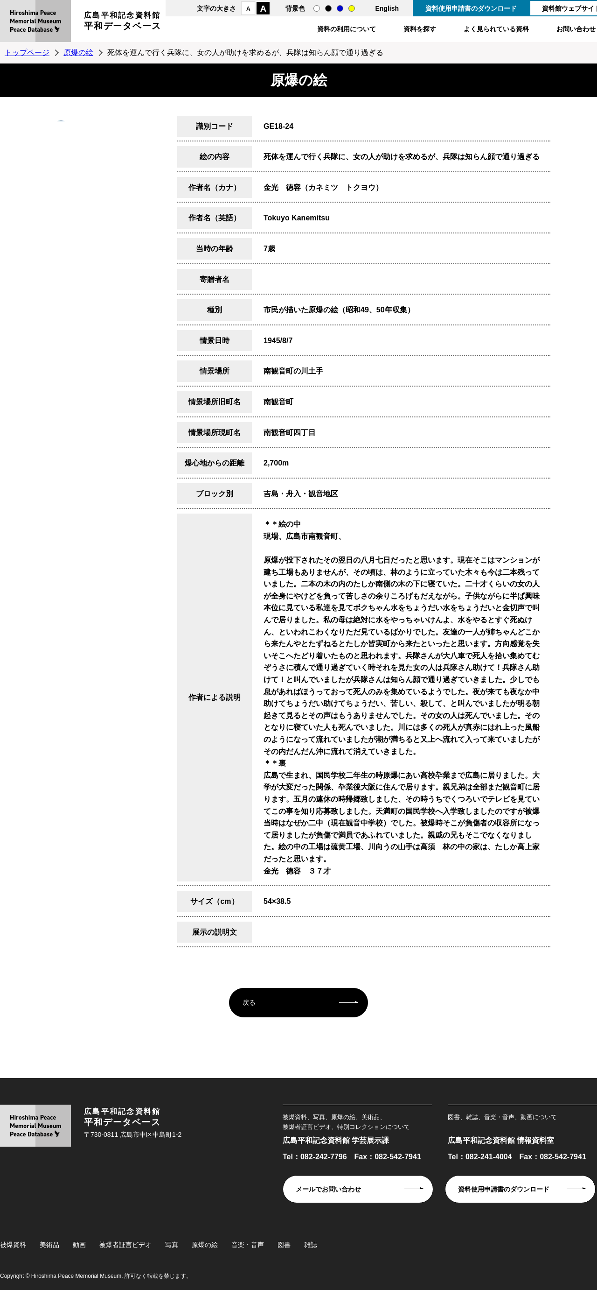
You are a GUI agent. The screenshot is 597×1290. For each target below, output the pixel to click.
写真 (171, 1244)
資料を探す (419, 29)
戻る (249, 1002)
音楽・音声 (247, 1244)
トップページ (27, 52)
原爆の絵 (78, 52)
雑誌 (310, 1244)
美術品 (49, 1244)
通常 (316, 8)
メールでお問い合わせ (328, 1189)
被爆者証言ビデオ (125, 1244)
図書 (284, 1244)
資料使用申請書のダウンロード (471, 8)
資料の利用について (346, 29)
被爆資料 (13, 1244)
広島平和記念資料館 (122, 22)
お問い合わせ (576, 29)
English (387, 8)
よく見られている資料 (496, 29)
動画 (79, 1244)
